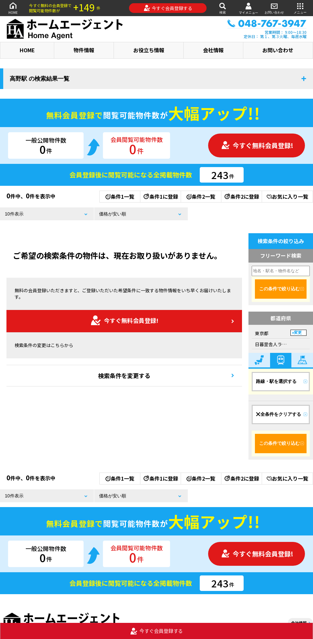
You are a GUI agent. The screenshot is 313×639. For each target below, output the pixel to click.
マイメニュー (248, 8)
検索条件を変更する (124, 375)
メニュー (300, 8)
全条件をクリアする (278, 414)
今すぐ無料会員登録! (257, 145)
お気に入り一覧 (287, 196)
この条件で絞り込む (279, 288)
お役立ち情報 (148, 50)
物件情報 (84, 50)
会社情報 (213, 50)
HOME (13, 8)
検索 (223, 8)
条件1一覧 (120, 196)
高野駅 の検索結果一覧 (39, 78)
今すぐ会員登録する (168, 8)
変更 (298, 332)
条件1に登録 (160, 196)
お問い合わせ (274, 8)
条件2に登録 (241, 196)
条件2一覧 (201, 196)
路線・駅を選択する (276, 381)
